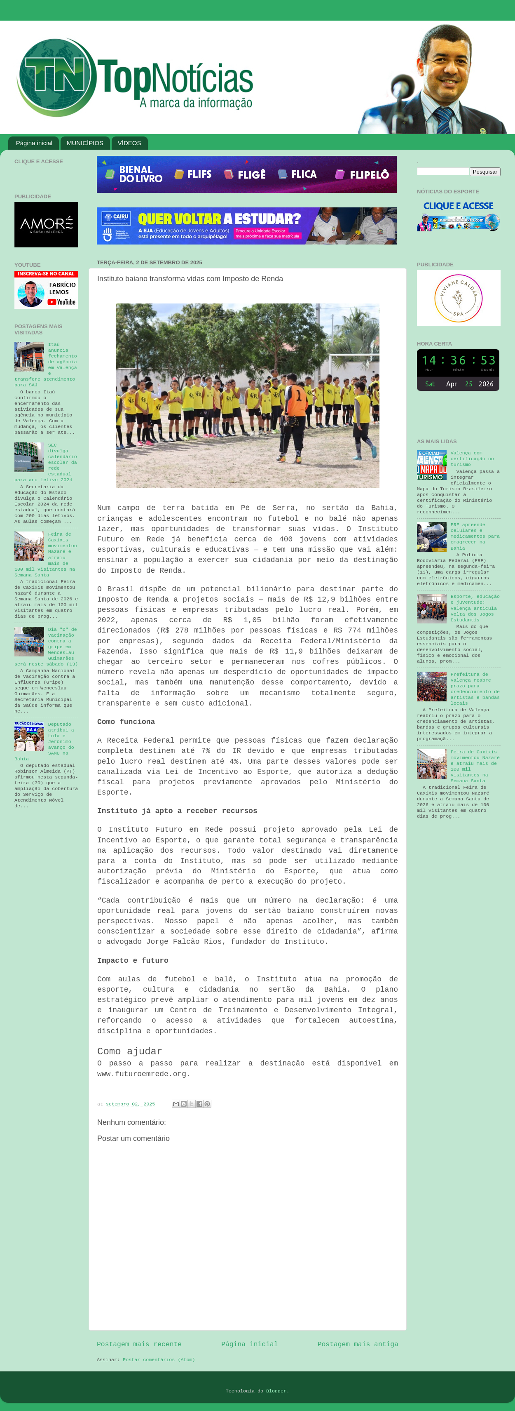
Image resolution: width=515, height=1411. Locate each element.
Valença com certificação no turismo (472, 459)
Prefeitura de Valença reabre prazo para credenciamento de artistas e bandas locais (475, 689)
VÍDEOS (129, 142)
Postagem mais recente (139, 1344)
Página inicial (34, 142)
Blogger (276, 1391)
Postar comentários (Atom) (159, 1360)
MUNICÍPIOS (85, 142)
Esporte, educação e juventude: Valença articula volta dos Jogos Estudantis (475, 608)
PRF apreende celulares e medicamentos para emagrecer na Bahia (475, 536)
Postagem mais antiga (358, 1344)
